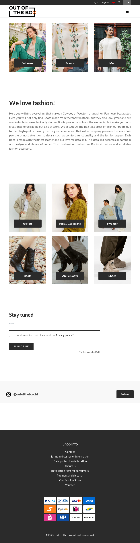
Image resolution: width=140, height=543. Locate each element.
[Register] (105, 2)
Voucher (70, 485)
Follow (125, 394)
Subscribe (21, 346)
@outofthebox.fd (25, 394)
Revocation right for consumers (70, 470)
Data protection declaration (70, 461)
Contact (70, 451)
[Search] (119, 2)
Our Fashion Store (70, 480)
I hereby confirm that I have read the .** (44, 335)
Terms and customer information (70, 456)
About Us (70, 466)
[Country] (113, 2)
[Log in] (95, 2)
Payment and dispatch (70, 475)
